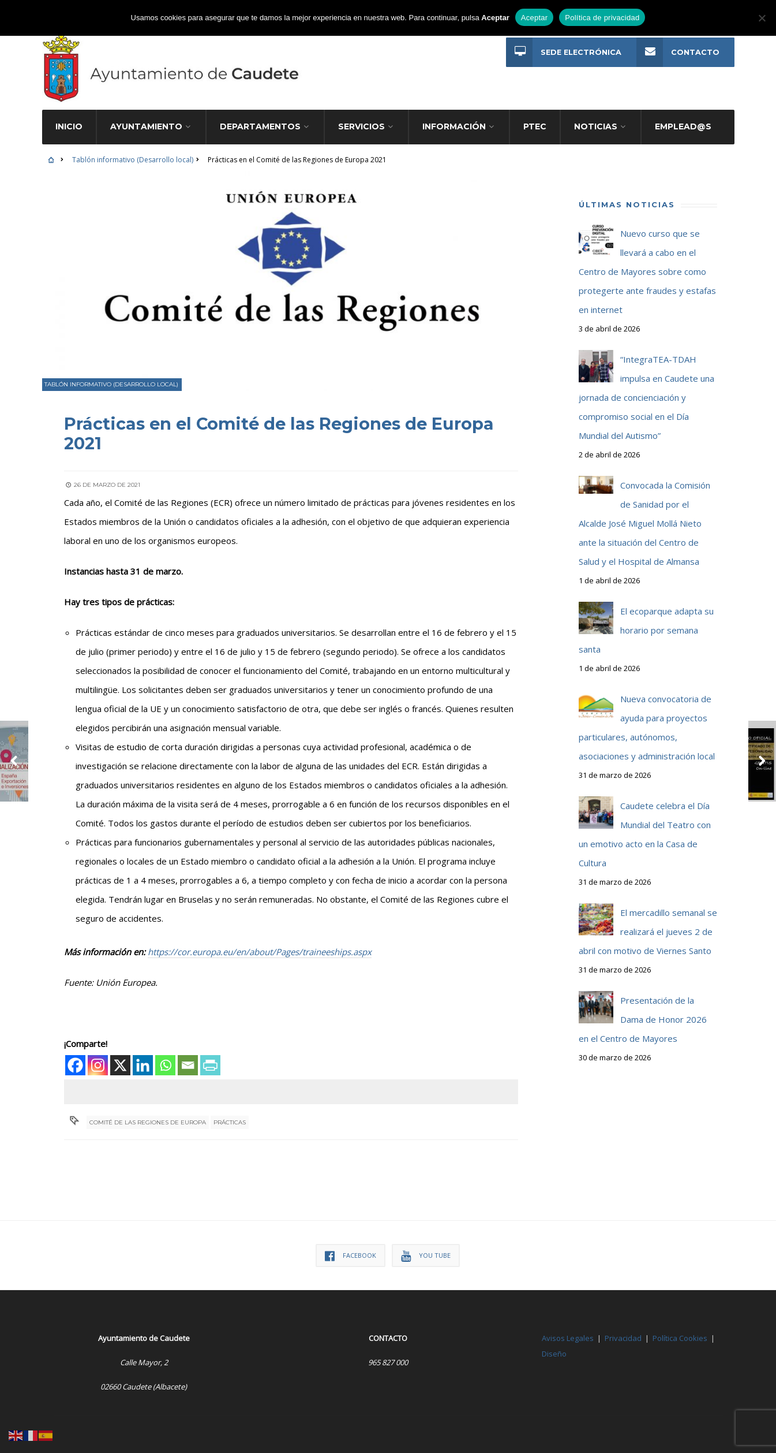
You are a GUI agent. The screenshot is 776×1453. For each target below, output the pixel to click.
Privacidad (623, 1329)
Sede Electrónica (563, 52)
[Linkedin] (144, 1055)
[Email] (189, 1055)
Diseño (554, 1344)
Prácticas (230, 1112)
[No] (761, 18)
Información (454, 118)
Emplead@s (683, 118)
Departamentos (260, 118)
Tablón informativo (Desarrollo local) (132, 151)
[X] (121, 1055)
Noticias (595, 118)
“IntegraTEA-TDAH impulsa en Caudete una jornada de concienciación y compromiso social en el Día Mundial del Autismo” (646, 389)
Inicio (69, 118)
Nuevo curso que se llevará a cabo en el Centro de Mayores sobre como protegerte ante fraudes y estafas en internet (647, 263)
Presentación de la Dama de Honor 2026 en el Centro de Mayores (643, 1010)
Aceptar (534, 17)
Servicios (361, 118)
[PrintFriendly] (211, 1055)
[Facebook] (76, 1055)
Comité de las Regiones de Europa (148, 1112)
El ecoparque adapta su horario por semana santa (646, 621)
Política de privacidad (602, 17)
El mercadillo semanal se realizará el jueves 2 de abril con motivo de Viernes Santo (648, 923)
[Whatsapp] (166, 1055)
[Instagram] (99, 1055)
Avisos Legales (568, 1329)
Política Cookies (680, 1329)
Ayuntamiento (146, 118)
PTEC (534, 118)
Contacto (677, 52)
